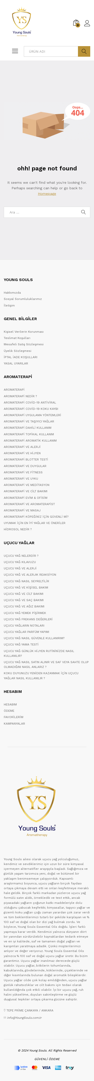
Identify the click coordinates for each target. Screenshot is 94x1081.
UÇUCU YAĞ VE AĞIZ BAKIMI (24, 606)
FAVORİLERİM (13, 717)
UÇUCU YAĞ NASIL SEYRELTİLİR (26, 581)
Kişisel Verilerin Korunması (24, 331)
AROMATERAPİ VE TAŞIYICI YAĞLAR (29, 421)
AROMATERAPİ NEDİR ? (20, 396)
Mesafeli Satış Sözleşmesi (24, 344)
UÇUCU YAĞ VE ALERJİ (20, 568)
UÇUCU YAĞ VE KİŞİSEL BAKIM (26, 587)
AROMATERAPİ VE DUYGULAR (25, 466)
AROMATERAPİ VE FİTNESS (23, 472)
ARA (84, 51)
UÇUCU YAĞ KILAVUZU (20, 562)
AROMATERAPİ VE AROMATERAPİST (29, 504)
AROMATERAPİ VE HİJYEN (22, 453)
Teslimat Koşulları (17, 338)
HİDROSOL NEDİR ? (18, 529)
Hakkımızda (12, 292)
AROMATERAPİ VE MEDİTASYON (26, 485)
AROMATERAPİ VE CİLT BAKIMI (25, 491)
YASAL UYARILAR (16, 363)
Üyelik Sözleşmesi (17, 351)
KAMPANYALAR (14, 723)
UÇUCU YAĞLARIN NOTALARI (24, 625)
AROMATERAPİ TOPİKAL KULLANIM (29, 434)
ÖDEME (9, 711)
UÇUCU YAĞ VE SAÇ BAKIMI (24, 600)
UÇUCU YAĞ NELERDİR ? (21, 556)
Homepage (47, 194)
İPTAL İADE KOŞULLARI (20, 357)
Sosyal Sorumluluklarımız (23, 299)
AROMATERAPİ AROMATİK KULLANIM (30, 440)
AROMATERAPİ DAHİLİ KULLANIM (27, 427)
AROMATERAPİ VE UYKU (21, 478)
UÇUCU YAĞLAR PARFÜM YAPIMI (26, 632)
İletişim (9, 305)
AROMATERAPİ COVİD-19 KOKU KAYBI (31, 409)
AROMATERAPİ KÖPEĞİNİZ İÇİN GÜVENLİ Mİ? (36, 516)
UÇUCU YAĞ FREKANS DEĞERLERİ (28, 619)
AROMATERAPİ (14, 389)
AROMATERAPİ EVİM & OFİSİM (25, 498)
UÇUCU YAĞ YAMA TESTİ (21, 644)
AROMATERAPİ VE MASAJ (22, 510)
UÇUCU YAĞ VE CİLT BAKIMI (23, 594)
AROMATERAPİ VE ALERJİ (22, 447)
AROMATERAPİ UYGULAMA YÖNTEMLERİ (32, 415)
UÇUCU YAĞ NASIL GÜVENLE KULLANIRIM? (34, 638)
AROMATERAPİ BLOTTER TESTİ (26, 459)
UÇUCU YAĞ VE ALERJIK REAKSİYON (30, 574)
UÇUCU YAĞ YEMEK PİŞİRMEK (25, 613)
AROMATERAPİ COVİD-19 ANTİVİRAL (30, 402)
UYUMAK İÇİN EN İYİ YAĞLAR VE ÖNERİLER (34, 523)
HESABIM (10, 704)
